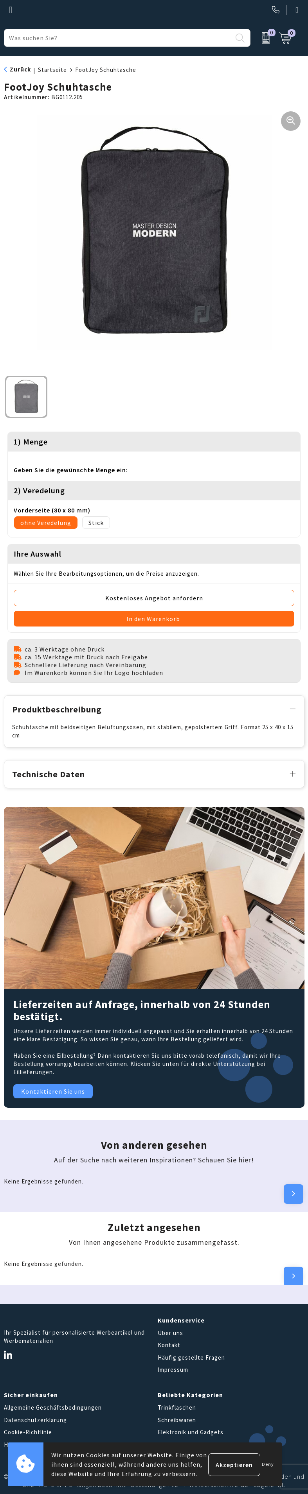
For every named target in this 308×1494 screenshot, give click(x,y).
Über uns (170, 1331)
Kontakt (169, 1344)
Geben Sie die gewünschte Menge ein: (71, 470)
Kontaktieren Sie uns (53, 1090)
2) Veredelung (39, 490)
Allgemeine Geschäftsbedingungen (53, 1406)
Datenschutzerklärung (35, 1419)
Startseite (52, 69)
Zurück (20, 69)
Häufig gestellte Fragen (191, 1356)
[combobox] (118, 38)
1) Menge (31, 441)
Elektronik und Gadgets (190, 1431)
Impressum (173, 1369)
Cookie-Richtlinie (28, 1431)
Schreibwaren (177, 1419)
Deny (268, 1464)
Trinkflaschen (177, 1406)
